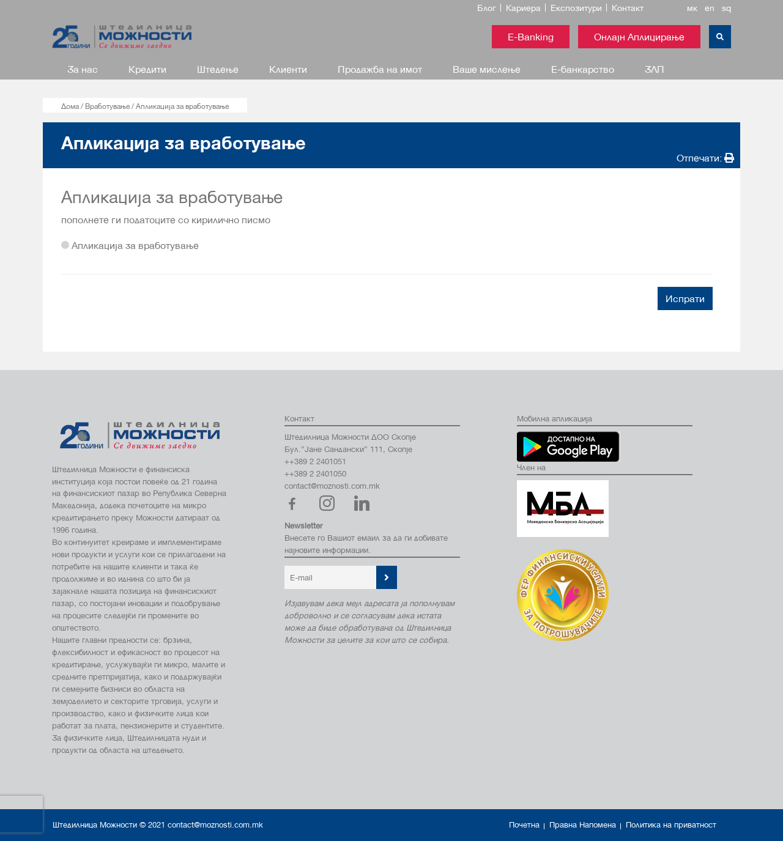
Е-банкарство (582, 69)
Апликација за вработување (130, 245)
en (709, 7)
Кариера (523, 7)
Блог (486, 7)
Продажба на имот (380, 69)
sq (726, 7)
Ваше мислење (487, 69)
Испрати (685, 298)
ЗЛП (654, 69)
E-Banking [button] (531, 36)
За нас (82, 69)
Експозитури (576, 7)
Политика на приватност (671, 824)
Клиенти (288, 69)
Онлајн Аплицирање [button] (639, 36)
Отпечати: (705, 157)
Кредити (147, 69)
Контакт (628, 7)
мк (692, 7)
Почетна (524, 824)
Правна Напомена (582, 824)
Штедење (218, 69)
